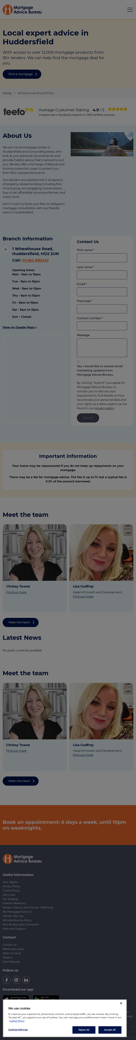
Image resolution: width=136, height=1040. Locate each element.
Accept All (110, 1029)
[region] (65, 1018)
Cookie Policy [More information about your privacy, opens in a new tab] (16, 1021)
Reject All (83, 1029)
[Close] (121, 1003)
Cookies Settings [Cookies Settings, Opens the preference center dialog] (18, 1029)
